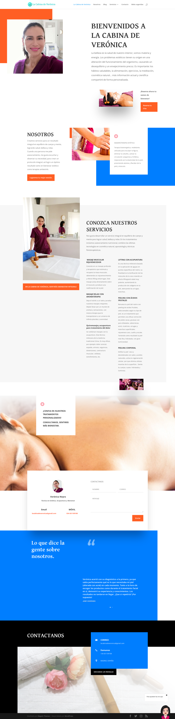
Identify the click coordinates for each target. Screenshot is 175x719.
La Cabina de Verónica (81, 4)
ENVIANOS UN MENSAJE (104, 672)
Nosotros (96, 4)
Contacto (124, 4)
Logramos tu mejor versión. (41, 178)
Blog (105, 4)
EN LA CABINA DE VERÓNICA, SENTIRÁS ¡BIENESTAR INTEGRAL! (51, 287)
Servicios (113, 4)
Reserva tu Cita (147, 107)
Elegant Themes (44, 716)
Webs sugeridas (137, 4)
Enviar (137, 518)
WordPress (69, 716)
